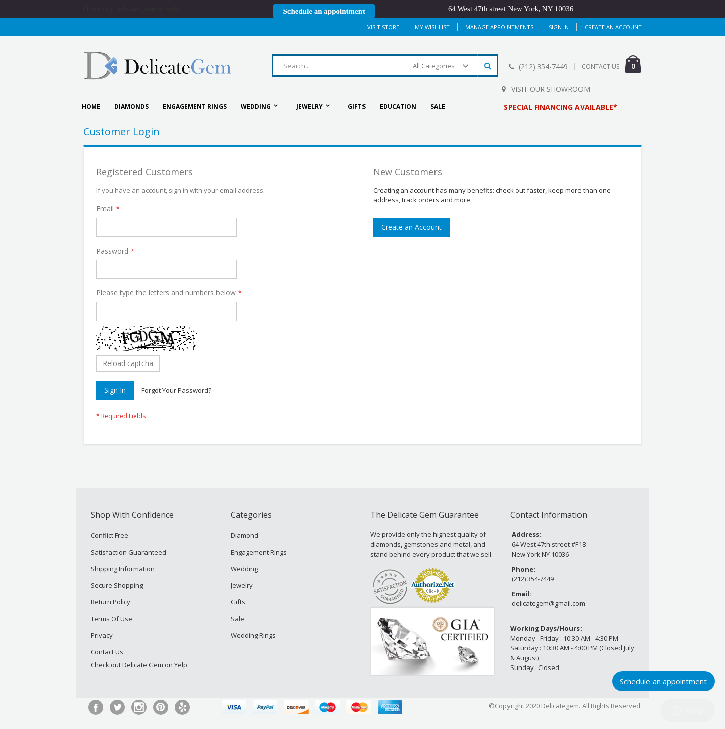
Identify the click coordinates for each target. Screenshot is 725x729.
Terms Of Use (111, 618)
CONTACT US (600, 66)
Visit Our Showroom (550, 89)
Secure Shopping (117, 585)
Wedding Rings (253, 635)
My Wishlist (432, 27)
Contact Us (107, 651)
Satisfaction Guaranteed (128, 552)
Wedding (244, 568)
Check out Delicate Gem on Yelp (131, 8)
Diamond (244, 535)
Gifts (238, 601)
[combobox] (385, 65)
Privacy (102, 635)
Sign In (559, 27)
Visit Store (383, 27)
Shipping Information (123, 568)
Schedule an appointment (324, 11)
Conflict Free (109, 535)
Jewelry (242, 585)
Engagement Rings (259, 552)
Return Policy (110, 601)
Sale (237, 618)
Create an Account (613, 27)
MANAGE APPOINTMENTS (499, 27)
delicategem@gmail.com (548, 603)
